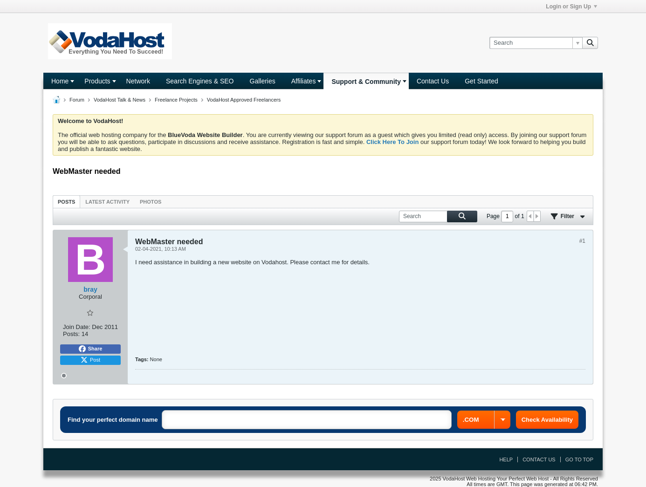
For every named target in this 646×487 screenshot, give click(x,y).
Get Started (481, 81)
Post (90, 360)
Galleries (262, 81)
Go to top (579, 459)
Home (60, 81)
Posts (66, 202)
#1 (582, 241)
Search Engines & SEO (200, 81)
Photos (150, 202)
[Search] (535, 43)
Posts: (71, 333)
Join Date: (76, 326)
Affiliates (303, 81)
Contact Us (433, 81)
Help (506, 459)
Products (97, 81)
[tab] (66, 201)
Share (91, 349)
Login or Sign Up (571, 6)
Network (138, 81)
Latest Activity (107, 202)
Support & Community (366, 81)
